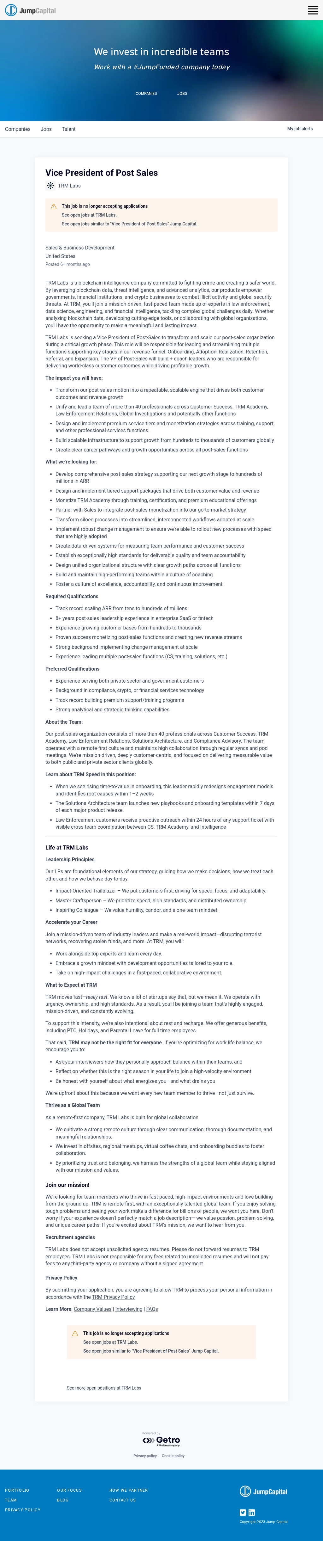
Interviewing (128, 1309)
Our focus (69, 1490)
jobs (46, 129)
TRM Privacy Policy (113, 1297)
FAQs (152, 1309)
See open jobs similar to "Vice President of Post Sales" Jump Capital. (129, 223)
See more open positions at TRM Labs (104, 1388)
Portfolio (17, 1490)
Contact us (122, 1500)
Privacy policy (145, 1456)
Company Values (93, 1309)
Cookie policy (173, 1456)
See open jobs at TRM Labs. (89, 215)
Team (11, 1500)
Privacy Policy (23, 1509)
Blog (62, 1500)
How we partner (128, 1490)
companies (18, 129)
